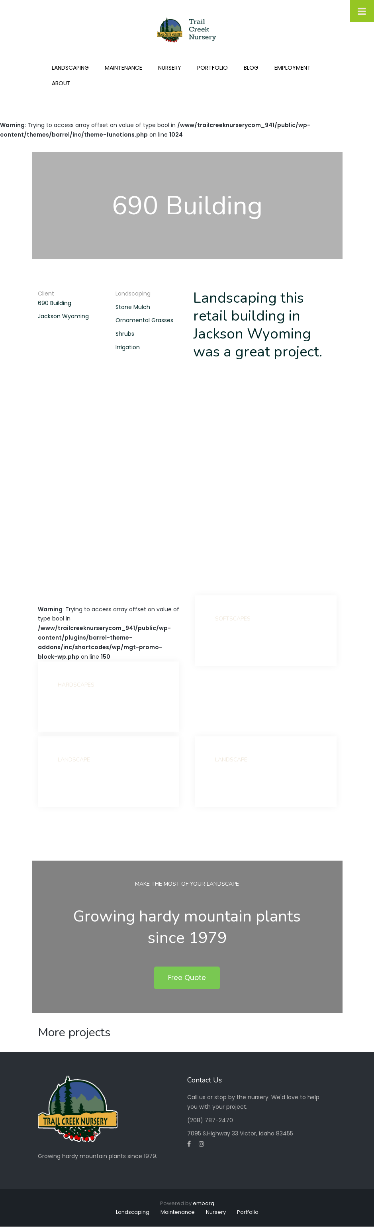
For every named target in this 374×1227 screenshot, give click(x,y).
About (61, 83)
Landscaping (70, 68)
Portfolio (212, 68)
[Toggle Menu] (362, 11)
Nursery (169, 68)
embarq (203, 1203)
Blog (251, 68)
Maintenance (123, 68)
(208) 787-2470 (210, 1120)
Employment (292, 68)
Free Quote (187, 977)
